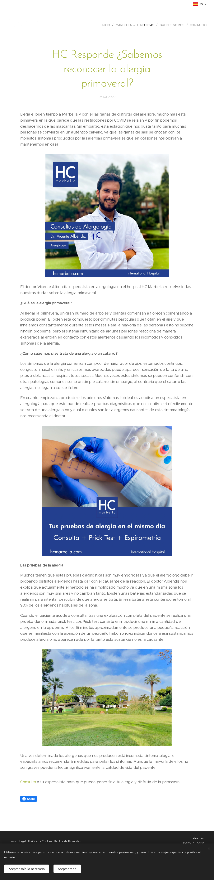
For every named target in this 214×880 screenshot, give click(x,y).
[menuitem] (107, 25)
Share (28, 799)
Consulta (28, 782)
